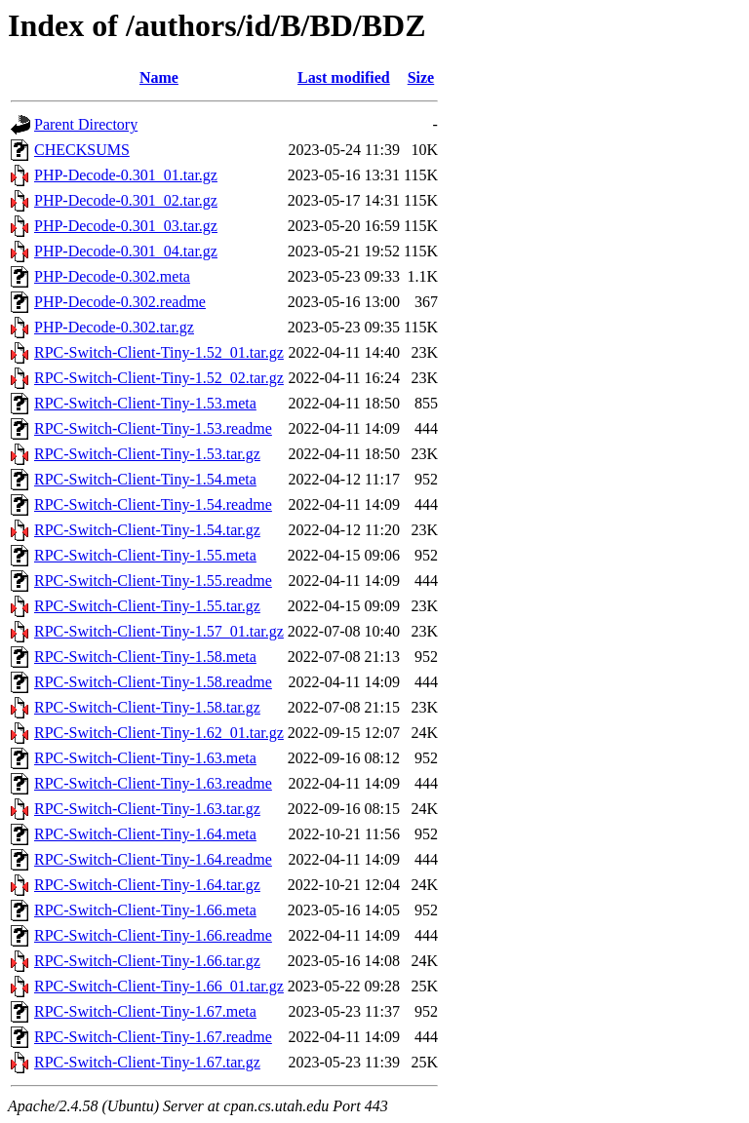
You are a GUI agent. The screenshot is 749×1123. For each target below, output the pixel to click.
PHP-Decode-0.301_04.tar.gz (125, 251)
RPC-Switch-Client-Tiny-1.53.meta (145, 403)
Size (421, 77)
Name (158, 77)
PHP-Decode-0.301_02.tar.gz (125, 200)
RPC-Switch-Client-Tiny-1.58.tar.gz (147, 707)
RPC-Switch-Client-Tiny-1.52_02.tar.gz (159, 377)
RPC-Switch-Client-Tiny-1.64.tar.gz (147, 884)
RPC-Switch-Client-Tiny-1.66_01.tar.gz (159, 986)
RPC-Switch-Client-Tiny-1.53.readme (153, 428)
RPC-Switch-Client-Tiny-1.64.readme (153, 859)
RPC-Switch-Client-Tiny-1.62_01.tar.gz (159, 732)
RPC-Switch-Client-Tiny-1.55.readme (153, 580)
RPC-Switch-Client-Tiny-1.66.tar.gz (147, 960)
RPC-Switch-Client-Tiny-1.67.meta (145, 1011)
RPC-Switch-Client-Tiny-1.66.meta (145, 910)
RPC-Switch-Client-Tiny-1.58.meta (145, 656)
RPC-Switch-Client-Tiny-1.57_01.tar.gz (159, 631)
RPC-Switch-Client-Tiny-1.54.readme (153, 504)
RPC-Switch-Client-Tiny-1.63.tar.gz (147, 808)
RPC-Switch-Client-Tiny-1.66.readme (153, 935)
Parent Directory (86, 124)
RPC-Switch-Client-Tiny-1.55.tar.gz (147, 606)
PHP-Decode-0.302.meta (112, 276)
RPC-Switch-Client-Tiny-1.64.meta (145, 834)
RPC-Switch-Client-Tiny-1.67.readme (153, 1036)
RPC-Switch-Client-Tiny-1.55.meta (145, 555)
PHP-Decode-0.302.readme (120, 301)
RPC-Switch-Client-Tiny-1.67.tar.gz (147, 1062)
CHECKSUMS (82, 149)
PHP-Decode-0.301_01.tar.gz (125, 175)
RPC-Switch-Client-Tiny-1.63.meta (145, 758)
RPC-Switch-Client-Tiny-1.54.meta (145, 479)
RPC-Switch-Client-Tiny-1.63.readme (153, 783)
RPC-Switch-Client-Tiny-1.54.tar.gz (147, 530)
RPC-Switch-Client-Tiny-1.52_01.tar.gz (159, 352)
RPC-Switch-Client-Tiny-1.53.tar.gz (147, 453)
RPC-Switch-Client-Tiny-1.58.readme (153, 682)
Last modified (343, 77)
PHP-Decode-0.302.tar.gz (114, 327)
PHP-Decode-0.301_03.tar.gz (125, 225)
